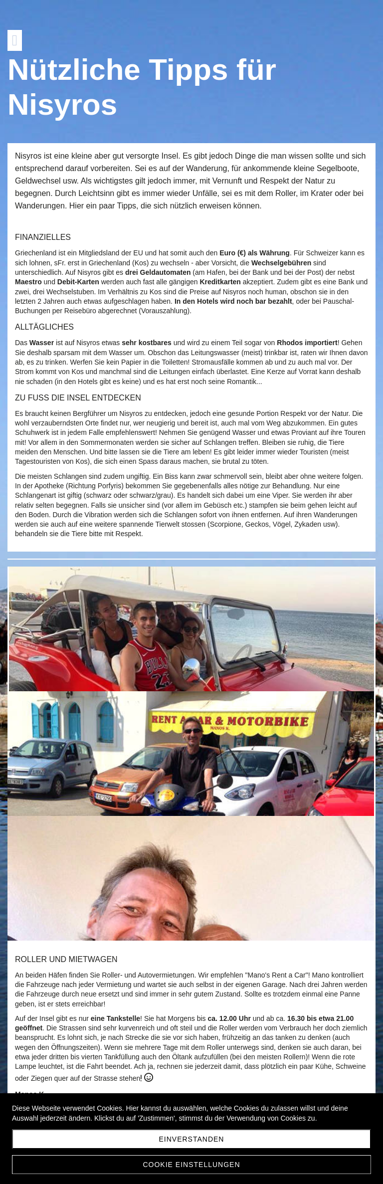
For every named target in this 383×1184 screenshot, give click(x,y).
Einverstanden (191, 1139)
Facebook (38, 922)
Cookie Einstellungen (191, 1165)
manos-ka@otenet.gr (72, 902)
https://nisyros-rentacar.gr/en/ (90, 912)
